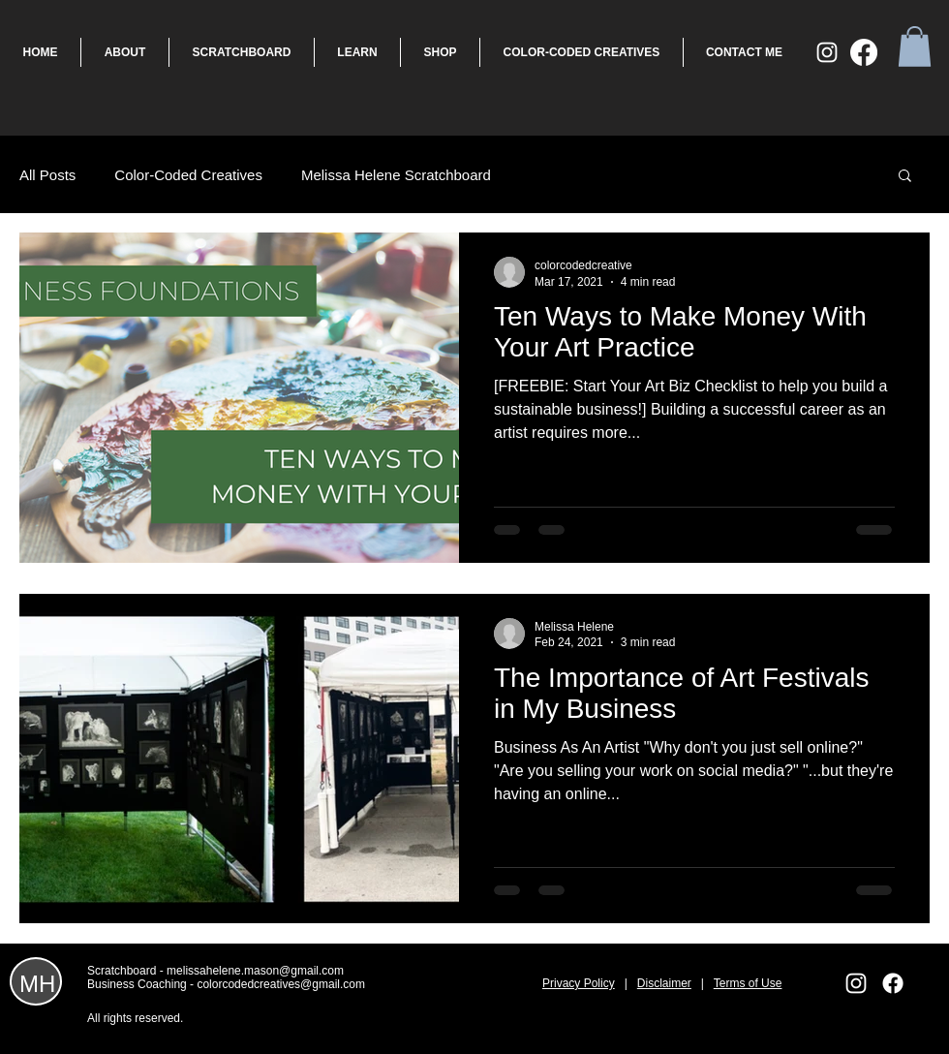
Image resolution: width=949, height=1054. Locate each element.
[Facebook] (863, 52)
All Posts (47, 175)
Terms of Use (748, 983)
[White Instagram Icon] (827, 52)
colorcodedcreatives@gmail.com (281, 984)
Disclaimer (664, 983)
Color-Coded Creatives (188, 175)
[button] (915, 46)
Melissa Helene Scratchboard (396, 175)
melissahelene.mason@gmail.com (255, 970)
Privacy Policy (578, 983)
